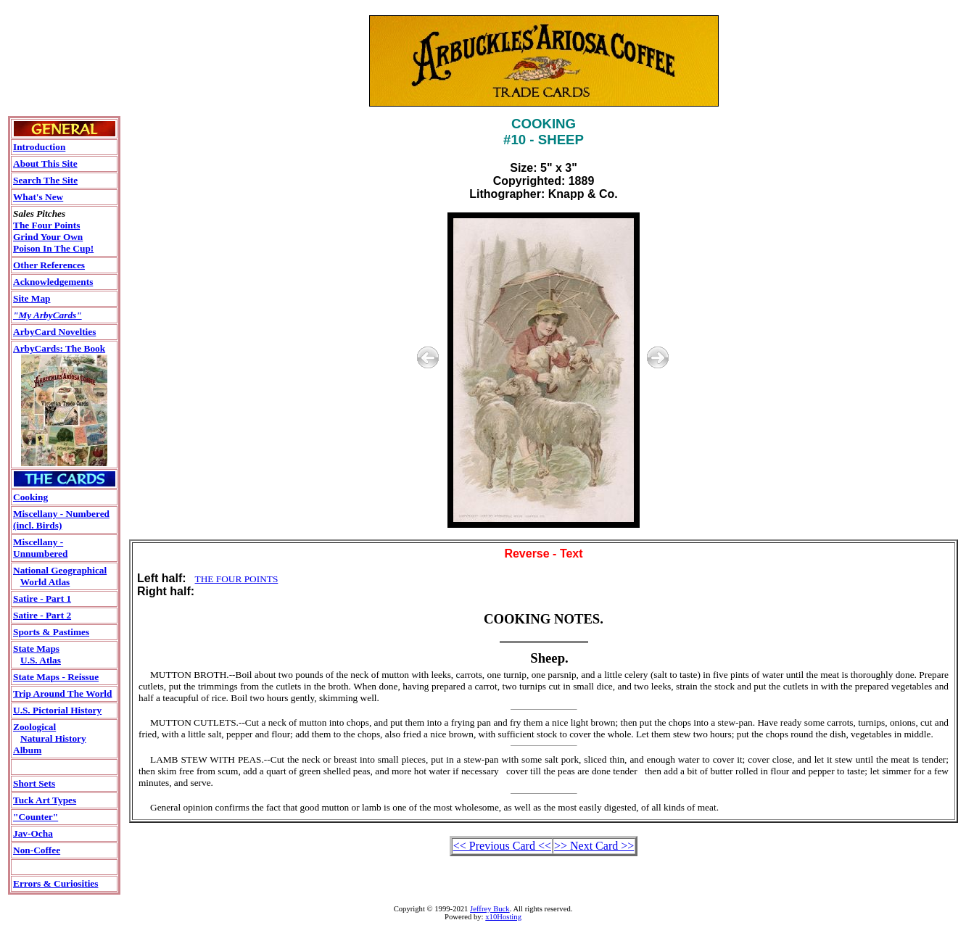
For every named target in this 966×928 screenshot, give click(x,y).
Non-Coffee (36, 850)
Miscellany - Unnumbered (40, 547)
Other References (49, 265)
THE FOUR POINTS (236, 578)
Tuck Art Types (44, 800)
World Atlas (45, 581)
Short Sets (34, 783)
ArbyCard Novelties (54, 331)
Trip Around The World (62, 693)
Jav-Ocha (33, 833)
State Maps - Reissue (56, 676)
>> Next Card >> (594, 846)
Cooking (30, 497)
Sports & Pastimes (51, 631)
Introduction (39, 146)
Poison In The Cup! (53, 248)
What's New (38, 196)
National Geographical (60, 570)
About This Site (45, 163)
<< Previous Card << (502, 846)
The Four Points (46, 225)
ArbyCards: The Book (59, 348)
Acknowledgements (53, 281)
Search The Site (45, 180)
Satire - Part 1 (42, 598)
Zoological (34, 726)
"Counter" (35, 816)
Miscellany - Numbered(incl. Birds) (61, 519)
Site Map (31, 298)
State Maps (36, 648)
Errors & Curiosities (55, 883)
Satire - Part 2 (42, 615)
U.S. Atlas (40, 660)
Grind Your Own (48, 236)
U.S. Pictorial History (57, 710)
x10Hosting (503, 917)
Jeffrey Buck (490, 909)
